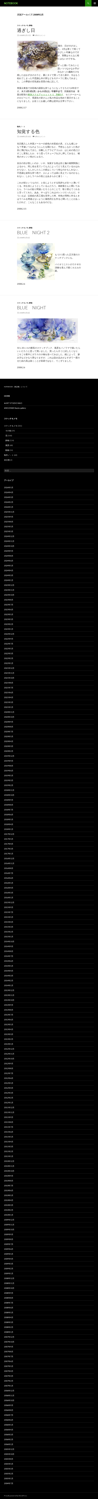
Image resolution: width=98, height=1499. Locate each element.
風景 (7, 445)
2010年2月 (8, 1210)
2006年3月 (8, 1434)
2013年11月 (9, 995)
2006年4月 (8, 1429)
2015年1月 (8, 936)
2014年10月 (9, 941)
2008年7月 (8, 1303)
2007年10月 (9, 1342)
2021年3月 (8, 702)
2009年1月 (8, 1273)
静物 (30, 25)
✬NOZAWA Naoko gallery (15, 408)
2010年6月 (8, 1190)
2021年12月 (9, 668)
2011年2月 (8, 1151)
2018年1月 (8, 829)
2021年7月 (8, 687)
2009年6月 (8, 1249)
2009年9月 (8, 1234)
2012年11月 (9, 1054)
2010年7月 (8, 1185)
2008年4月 (8, 1317)
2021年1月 (8, 707)
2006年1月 (8, 1444)
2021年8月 (8, 683)
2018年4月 (8, 824)
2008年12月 (9, 1278)
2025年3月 (8, 531)
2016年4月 (8, 888)
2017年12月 (9, 834)
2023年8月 (8, 600)
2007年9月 (8, 1346)
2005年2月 (8, 1473)
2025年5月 (8, 526)
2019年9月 (8, 761)
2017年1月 (8, 853)
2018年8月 (8, 805)
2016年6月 (8, 878)
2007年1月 (8, 1386)
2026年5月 (8, 487)
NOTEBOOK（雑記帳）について (15, 387)
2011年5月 (8, 1137)
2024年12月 (9, 536)
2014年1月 (8, 985)
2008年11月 (9, 1283)
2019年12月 (9, 756)
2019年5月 (8, 775)
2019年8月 (8, 766)
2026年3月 (8, 497)
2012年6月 (8, 1078)
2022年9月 (8, 639)
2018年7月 (8, 809)
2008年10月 (9, 1288)
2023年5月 (8, 614)
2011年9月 (8, 1117)
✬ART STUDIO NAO (13, 403)
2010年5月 (8, 1195)
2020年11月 (9, 712)
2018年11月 (9, 790)
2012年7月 (8, 1073)
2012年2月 (8, 1098)
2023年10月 (9, 595)
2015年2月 (8, 932)
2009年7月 (8, 1244)
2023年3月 (8, 619)
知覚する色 (28, 131)
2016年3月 (8, 892)
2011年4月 (8, 1141)
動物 (7, 450)
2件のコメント (40, 35)
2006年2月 (8, 1439)
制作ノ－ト (21, 127)
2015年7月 (8, 912)
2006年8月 (8, 1410)
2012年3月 (8, 1093)
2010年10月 (9, 1171)
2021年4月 (8, 697)
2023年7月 (8, 604)
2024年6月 (8, 561)
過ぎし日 (26, 30)
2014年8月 (8, 951)
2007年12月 (9, 1337)
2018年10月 (9, 795)
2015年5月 (8, 917)
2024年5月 (8, 565)
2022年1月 (8, 663)
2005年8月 (8, 1459)
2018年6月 (8, 814)
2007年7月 (8, 1356)
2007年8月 (8, 1351)
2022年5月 (8, 648)
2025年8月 (8, 521)
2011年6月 (8, 1132)
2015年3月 (8, 927)
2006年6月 (8, 1420)
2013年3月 (8, 1034)
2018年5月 (8, 819)
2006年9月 (8, 1405)
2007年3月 (8, 1376)
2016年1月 (8, 897)
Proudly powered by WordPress (15, 1496)
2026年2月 (8, 502)
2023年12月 (9, 585)
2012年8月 (8, 1068)
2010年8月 (8, 1181)
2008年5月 (8, 1312)
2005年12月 (9, 1449)
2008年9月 (8, 1293)
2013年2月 (8, 1039)
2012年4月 (8, 1088)
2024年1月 (8, 580)
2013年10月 (9, 1000)
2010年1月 (8, 1215)
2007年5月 (8, 1366)
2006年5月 (8, 1425)
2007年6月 (8, 1361)
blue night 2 (33, 232)
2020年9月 (8, 722)
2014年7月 (8, 956)
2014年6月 (8, 961)
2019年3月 (8, 780)
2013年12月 (9, 990)
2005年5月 (8, 1464)
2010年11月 (9, 1166)
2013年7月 (8, 1015)
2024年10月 (9, 546)
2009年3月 (8, 1264)
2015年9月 (8, 907)
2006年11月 (9, 1395)
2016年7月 (8, 873)
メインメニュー (95, 3)
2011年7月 (8, 1127)
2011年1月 (8, 1156)
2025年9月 (8, 517)
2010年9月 (8, 1176)
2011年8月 (8, 1122)
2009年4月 (8, 1259)
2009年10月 (9, 1229)
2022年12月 (9, 634)
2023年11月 (9, 590)
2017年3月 (8, 849)
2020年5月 (8, 736)
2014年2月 (8, 980)
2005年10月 (9, 1454)
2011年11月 (9, 1112)
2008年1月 (8, 1332)
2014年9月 (8, 946)
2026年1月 (8, 507)
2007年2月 (8, 1381)
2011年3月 (8, 1146)
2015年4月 (8, 922)
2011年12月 (9, 1107)
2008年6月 (8, 1307)
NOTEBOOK (11, 3)
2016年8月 (8, 868)
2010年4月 (8, 1200)
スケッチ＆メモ (22, 25)
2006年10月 (9, 1400)
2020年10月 (9, 717)
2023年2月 (8, 624)
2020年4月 (8, 741)
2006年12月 (9, 1390)
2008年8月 (8, 1298)
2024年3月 (8, 575)
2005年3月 (8, 1469)
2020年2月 (8, 751)
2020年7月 (8, 731)
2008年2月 (8, 1327)
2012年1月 (8, 1102)
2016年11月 (9, 863)
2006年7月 (8, 1415)
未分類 (7, 460)
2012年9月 (8, 1063)
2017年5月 (8, 839)
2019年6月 (8, 770)
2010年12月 (9, 1161)
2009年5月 (8, 1254)
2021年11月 (9, 673)
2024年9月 (8, 551)
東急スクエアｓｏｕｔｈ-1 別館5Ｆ (46, 94)
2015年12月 (9, 902)
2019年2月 (8, 785)
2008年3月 (8, 1322)
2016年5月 (8, 883)
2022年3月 (8, 653)
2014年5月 (8, 966)
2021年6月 (8, 692)
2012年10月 (9, 1058)
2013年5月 (8, 1024)
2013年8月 (8, 1010)
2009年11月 (9, 1224)
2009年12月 (9, 1220)
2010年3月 (8, 1205)
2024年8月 (8, 556)
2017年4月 (8, 844)
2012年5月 (8, 1083)
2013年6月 (8, 1019)
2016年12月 (9, 858)
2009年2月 (8, 1268)
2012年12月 (9, 1049)
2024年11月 (9, 541)
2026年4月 (8, 492)
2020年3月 (8, 746)
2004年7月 (8, 1483)
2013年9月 (8, 1005)
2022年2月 (8, 658)
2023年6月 (8, 609)
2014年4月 (8, 971)
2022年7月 (8, 644)
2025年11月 (9, 512)
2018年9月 (8, 800)
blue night (31, 307)
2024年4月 (8, 570)
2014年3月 (8, 975)
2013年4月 (8, 1029)
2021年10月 (9, 678)
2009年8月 (8, 1239)
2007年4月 (8, 1371)
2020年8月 (8, 726)
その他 (8, 430)
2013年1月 (8, 1044)
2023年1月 (8, 629)
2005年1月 (8, 1478)
